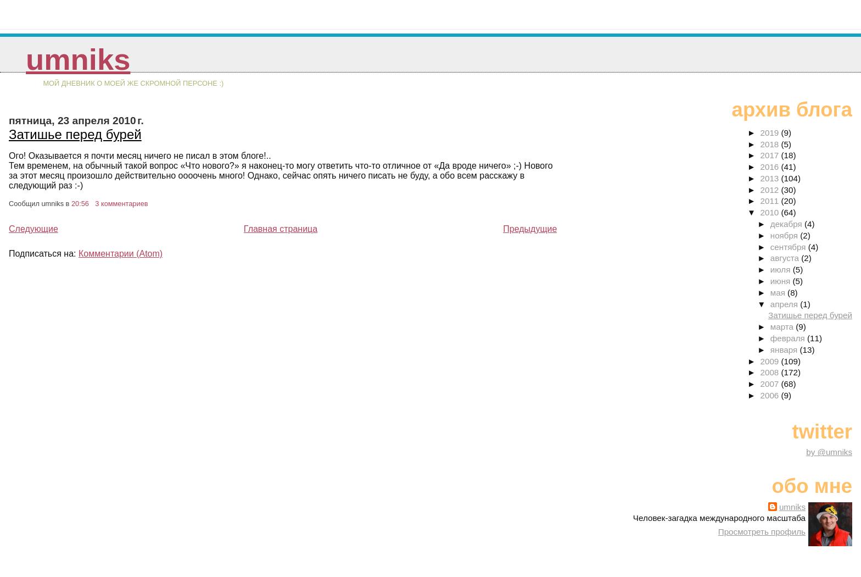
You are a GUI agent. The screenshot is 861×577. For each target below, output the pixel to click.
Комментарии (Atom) (121, 253)
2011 (771, 201)
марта (783, 326)
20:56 (80, 203)
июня (781, 281)
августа (786, 258)
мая (778, 292)
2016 (771, 166)
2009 (771, 361)
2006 (771, 395)
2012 (771, 190)
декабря (787, 224)
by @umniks (829, 452)
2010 (771, 212)
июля (781, 269)
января (785, 349)
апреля (785, 304)
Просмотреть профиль (762, 531)
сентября (789, 247)
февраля (788, 338)
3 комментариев (121, 203)
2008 (771, 372)
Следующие (33, 229)
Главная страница (280, 229)
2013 (771, 178)
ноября (785, 235)
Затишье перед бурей (75, 134)
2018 (771, 144)
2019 (771, 132)
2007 (771, 384)
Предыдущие (530, 229)
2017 (771, 155)
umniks (78, 59)
